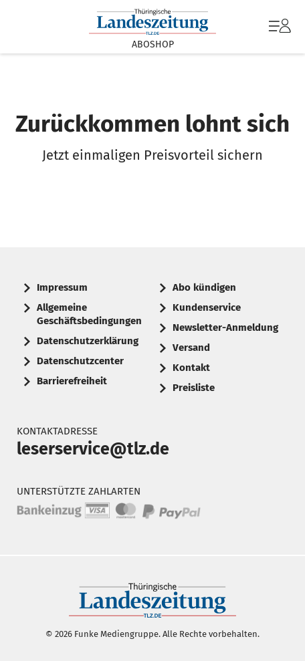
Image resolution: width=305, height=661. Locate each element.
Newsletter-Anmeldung (225, 327)
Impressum (62, 287)
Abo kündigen (204, 287)
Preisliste (194, 388)
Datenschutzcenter (80, 361)
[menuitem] (278, 26)
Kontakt (191, 368)
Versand (191, 348)
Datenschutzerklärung (87, 341)
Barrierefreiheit (72, 381)
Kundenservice (207, 307)
